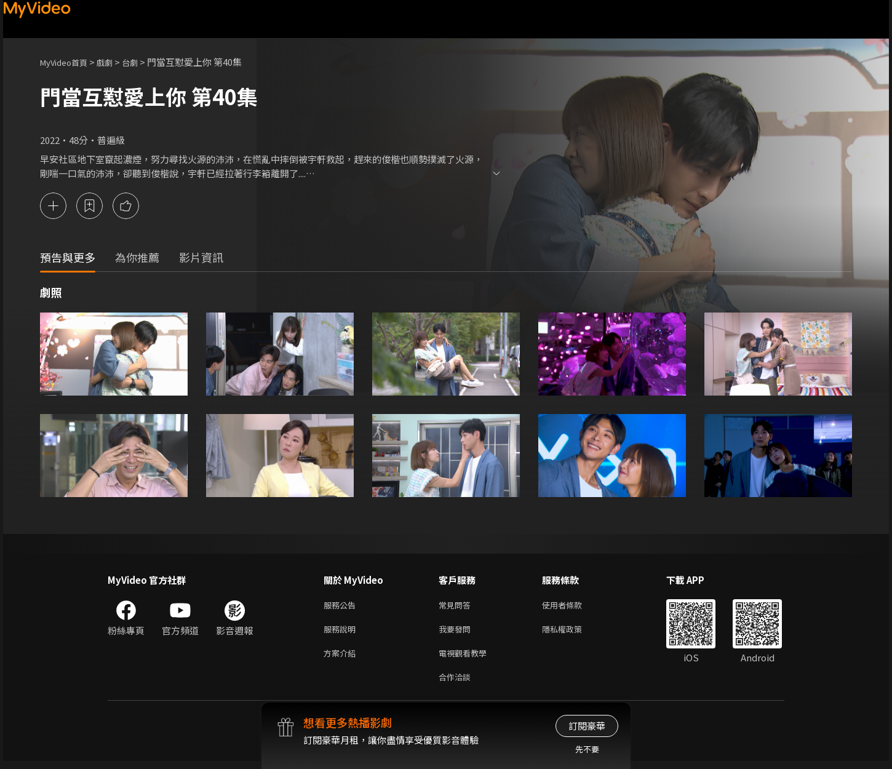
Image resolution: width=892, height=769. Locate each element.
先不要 (587, 749)
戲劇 (114, 61)
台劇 (142, 61)
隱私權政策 (572, 632)
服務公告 (342, 606)
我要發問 (457, 632)
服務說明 (342, 632)
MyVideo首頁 (68, 61)
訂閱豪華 (586, 725)
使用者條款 (572, 606)
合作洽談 (457, 683)
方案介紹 (342, 657)
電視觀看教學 (466, 657)
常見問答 (457, 606)
